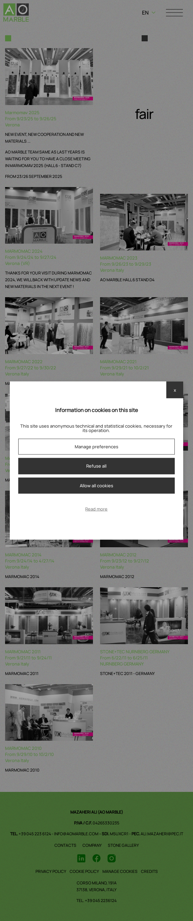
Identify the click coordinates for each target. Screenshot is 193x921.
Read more (96, 509)
